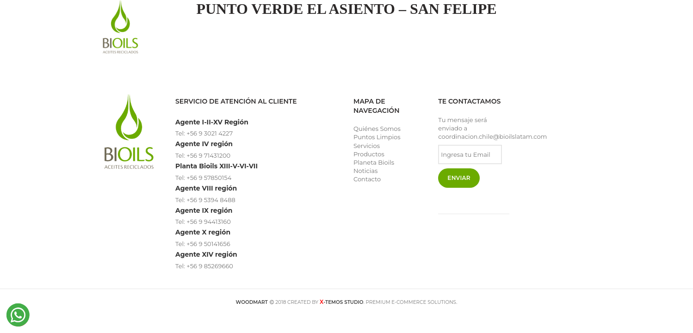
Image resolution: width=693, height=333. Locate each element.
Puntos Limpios (377, 137)
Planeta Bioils (373, 162)
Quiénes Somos (377, 128)
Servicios (366, 145)
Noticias (365, 170)
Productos (368, 154)
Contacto (367, 179)
